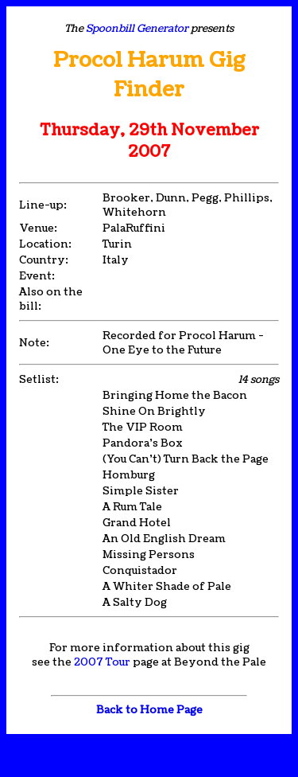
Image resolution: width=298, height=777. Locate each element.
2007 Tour (102, 662)
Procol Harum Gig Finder (149, 74)
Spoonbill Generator (137, 28)
